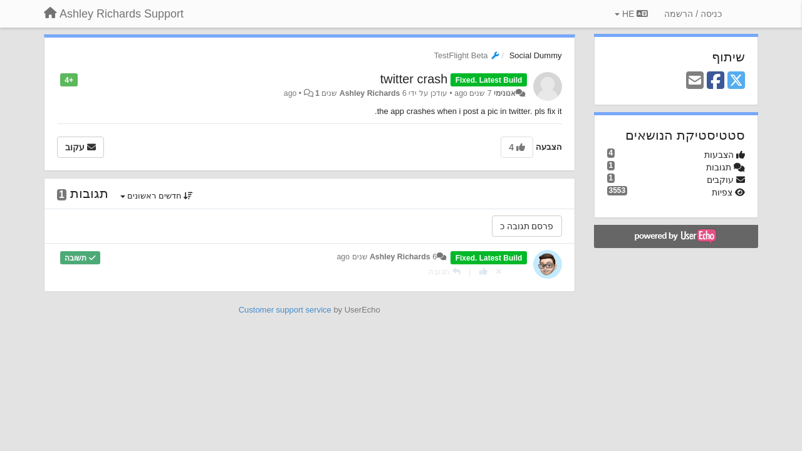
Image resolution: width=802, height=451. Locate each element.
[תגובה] (444, 271)
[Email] (695, 81)
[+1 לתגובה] (483, 271)
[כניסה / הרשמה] (693, 13)
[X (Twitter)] (736, 81)
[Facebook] (715, 81)
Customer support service (285, 309)
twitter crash (414, 79)
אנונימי (505, 93)
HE (631, 14)
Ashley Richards (370, 93)
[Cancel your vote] (499, 271)
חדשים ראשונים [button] (157, 195)
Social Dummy (535, 55)
